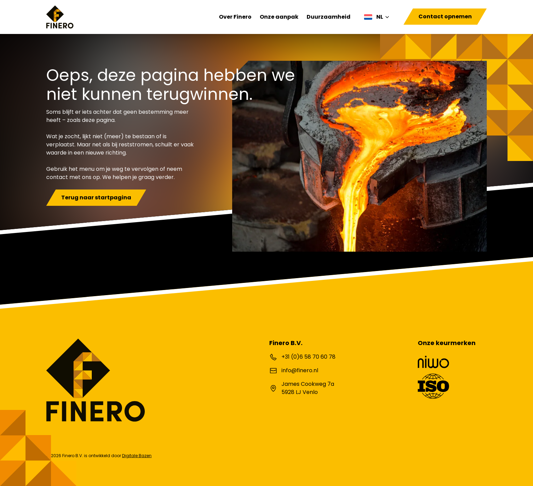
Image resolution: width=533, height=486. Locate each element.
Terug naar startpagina (96, 197)
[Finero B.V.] (59, 17)
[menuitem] (377, 17)
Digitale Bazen (137, 455)
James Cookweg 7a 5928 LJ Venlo (307, 388)
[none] (377, 17)
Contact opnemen (445, 16)
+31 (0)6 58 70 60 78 (308, 357)
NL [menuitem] (379, 17)
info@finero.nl (299, 370)
